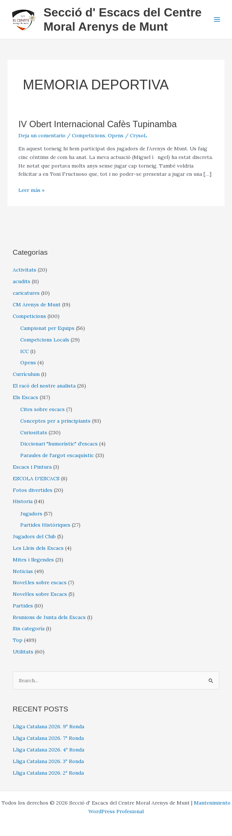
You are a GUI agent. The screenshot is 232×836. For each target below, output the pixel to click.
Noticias (23, 571)
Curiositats (33, 432)
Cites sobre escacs (42, 409)
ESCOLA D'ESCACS (36, 478)
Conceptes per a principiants (55, 420)
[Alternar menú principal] (217, 19)
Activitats (24, 269)
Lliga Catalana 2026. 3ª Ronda (48, 761)
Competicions (88, 135)
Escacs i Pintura (32, 466)
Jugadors (31, 513)
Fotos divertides (32, 490)
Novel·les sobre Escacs (40, 594)
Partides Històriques (45, 524)
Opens (115, 135)
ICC (24, 351)
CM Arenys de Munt (37, 304)
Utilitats (23, 651)
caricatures (26, 293)
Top (17, 640)
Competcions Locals (44, 339)
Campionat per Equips (47, 328)
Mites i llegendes (33, 559)
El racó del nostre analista (44, 385)
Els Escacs (25, 397)
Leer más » (31, 190)
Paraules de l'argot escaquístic (57, 455)
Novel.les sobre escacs (40, 582)
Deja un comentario (41, 135)
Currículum (26, 374)
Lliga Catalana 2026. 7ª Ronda (48, 738)
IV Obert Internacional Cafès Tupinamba (97, 124)
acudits (21, 281)
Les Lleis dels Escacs (38, 548)
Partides (23, 605)
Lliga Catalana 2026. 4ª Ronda (48, 749)
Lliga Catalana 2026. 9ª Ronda (48, 726)
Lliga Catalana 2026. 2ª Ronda (48, 772)
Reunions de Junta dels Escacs (49, 617)
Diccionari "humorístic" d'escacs (59, 443)
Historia (23, 501)
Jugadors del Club (34, 536)
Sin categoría (29, 628)
